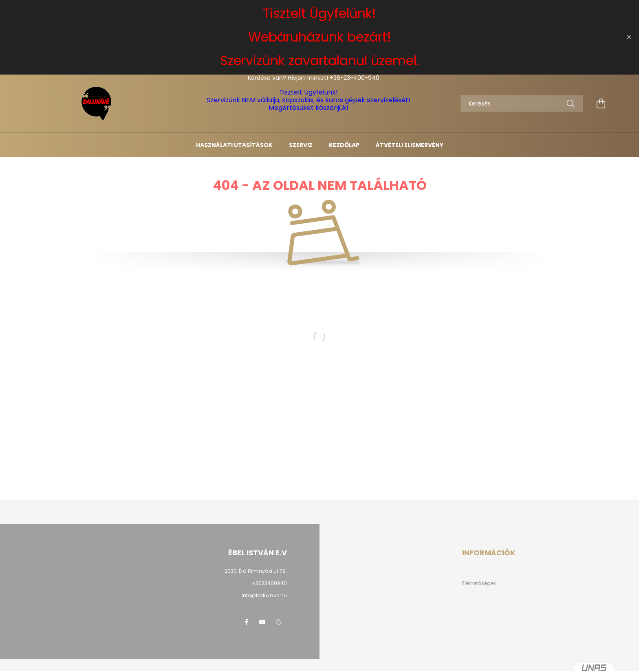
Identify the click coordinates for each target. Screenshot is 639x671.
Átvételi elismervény (409, 145)
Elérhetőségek (479, 583)
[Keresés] (522, 103)
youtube (262, 622)
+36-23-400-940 (354, 78)
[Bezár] (629, 37)
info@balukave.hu (264, 595)
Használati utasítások (234, 145)
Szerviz (301, 145)
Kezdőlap (344, 145)
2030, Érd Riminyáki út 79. (256, 571)
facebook (246, 622)
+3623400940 (269, 583)
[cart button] (601, 103)
